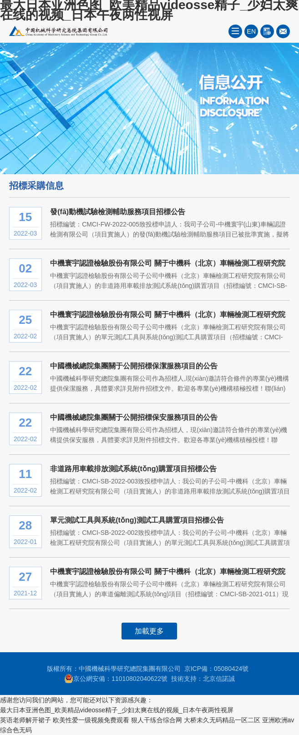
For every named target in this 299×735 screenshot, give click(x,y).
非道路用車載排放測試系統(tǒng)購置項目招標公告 (133, 469)
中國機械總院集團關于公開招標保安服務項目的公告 (134, 417)
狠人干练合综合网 (156, 720)
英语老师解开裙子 (25, 720)
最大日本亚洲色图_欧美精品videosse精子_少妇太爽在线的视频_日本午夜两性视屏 (116, 710)
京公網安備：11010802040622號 (115, 678)
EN (251, 31)
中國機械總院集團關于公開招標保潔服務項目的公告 (134, 366)
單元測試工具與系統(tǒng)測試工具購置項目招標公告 (137, 520)
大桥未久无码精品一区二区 (222, 720)
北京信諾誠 (219, 678)
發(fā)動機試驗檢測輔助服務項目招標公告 (117, 212)
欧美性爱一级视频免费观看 (91, 720)
